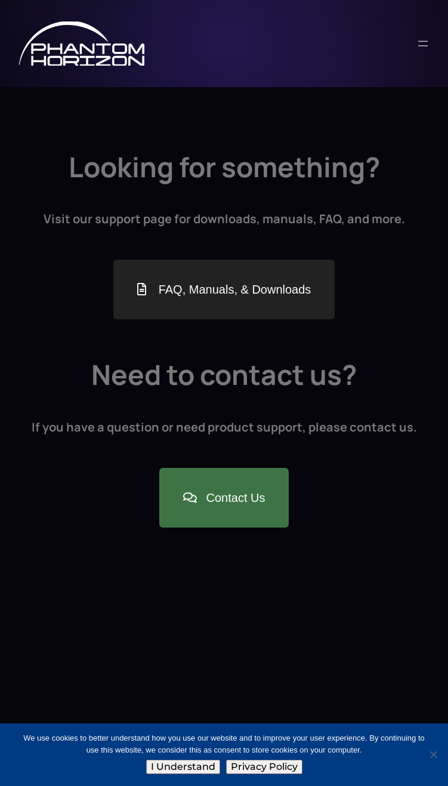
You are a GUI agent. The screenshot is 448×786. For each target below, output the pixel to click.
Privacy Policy (264, 766)
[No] (433, 754)
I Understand (183, 766)
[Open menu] (423, 43)
